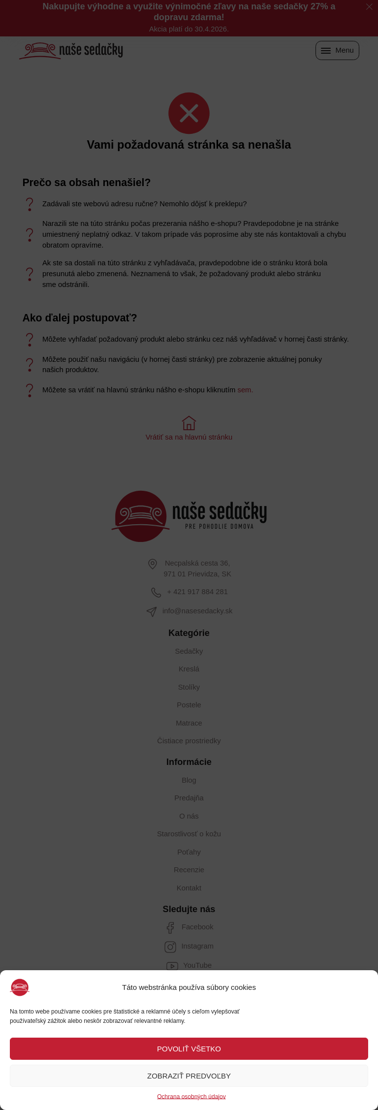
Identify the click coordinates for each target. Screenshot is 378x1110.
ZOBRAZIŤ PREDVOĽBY (189, 1076)
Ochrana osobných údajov (191, 1096)
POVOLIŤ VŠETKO (189, 1049)
